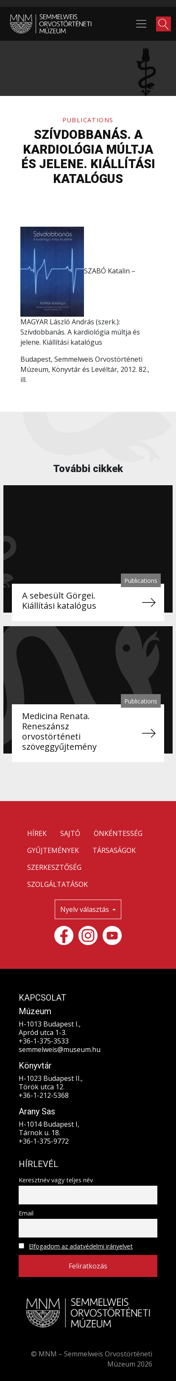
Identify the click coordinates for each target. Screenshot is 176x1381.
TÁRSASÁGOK (114, 850)
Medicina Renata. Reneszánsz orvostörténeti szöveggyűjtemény (59, 731)
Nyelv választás (85, 909)
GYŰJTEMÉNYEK (53, 850)
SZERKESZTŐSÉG (54, 867)
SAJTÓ (70, 833)
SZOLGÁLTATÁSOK (57, 884)
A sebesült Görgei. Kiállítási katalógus (59, 600)
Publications (87, 120)
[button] (163, 24)
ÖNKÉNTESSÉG (118, 833)
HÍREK (37, 833)
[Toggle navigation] (141, 24)
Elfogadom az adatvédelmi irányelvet (81, 1246)
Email (26, 1213)
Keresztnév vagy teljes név (56, 1180)
